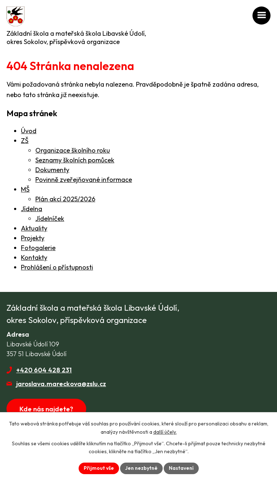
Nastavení (181, 468)
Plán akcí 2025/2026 (65, 199)
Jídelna (31, 209)
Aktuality (34, 228)
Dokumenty (52, 170)
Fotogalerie (38, 248)
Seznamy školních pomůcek (74, 160)
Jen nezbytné (141, 468)
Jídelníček (49, 218)
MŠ (25, 189)
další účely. (165, 432)
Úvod (28, 131)
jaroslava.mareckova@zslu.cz (61, 384)
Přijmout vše (99, 468)
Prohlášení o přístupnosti (57, 267)
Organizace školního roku (72, 150)
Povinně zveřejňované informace (83, 179)
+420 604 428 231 (44, 370)
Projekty (32, 238)
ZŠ (24, 140)
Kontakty (34, 257)
